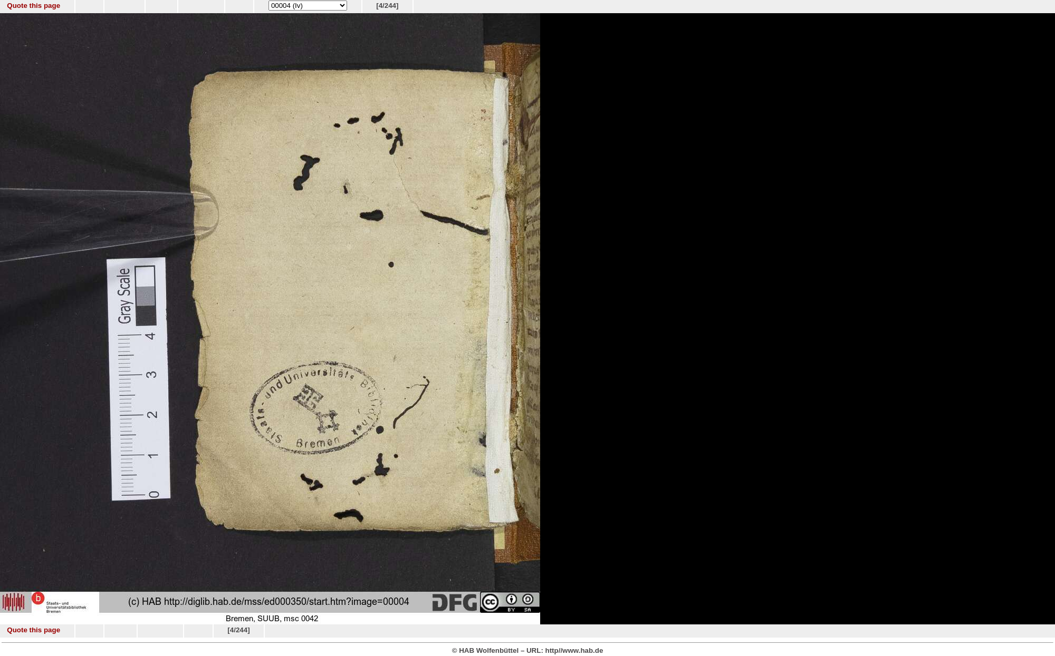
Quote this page (33, 5)
